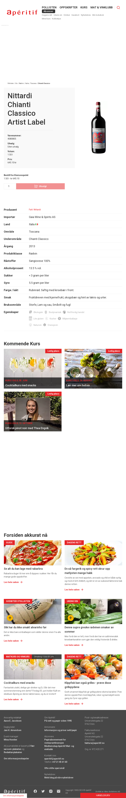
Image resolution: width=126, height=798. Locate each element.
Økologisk (38, 312)
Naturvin (38, 325)
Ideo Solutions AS (112, 792)
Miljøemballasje (69, 318)
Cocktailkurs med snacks (19, 682)
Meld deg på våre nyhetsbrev (58, 777)
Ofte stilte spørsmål (54, 768)
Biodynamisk (55, 312)
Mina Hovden (10, 739)
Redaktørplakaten (13, 752)
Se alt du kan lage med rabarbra (23, 568)
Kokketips (56, 19)
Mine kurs (46, 19)
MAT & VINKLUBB (102, 7)
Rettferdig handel (75, 312)
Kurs (83, 7)
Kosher (53, 318)
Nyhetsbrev (86, 15)
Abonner (48, 11)
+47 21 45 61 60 (59, 762)
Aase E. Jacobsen (12, 721)
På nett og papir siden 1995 (58, 721)
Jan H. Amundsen (12, 730)
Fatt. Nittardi (35, 209)
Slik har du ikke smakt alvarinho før (25, 627)
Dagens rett (47, 15)
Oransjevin (53, 325)
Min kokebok (98, 15)
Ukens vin (58, 15)
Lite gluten (39, 318)
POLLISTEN (49, 7)
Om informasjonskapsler (16, 758)
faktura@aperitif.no (95, 743)
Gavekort (75, 15)
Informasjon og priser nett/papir (60, 730)
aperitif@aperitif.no (54, 758)
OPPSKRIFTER (68, 7)
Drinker (67, 15)
